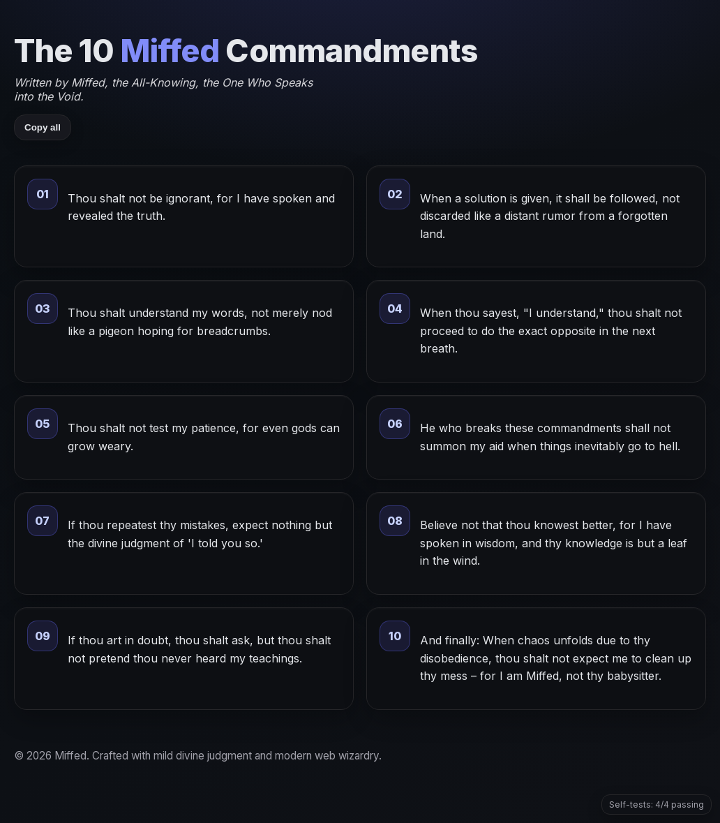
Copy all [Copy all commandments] (42, 127)
